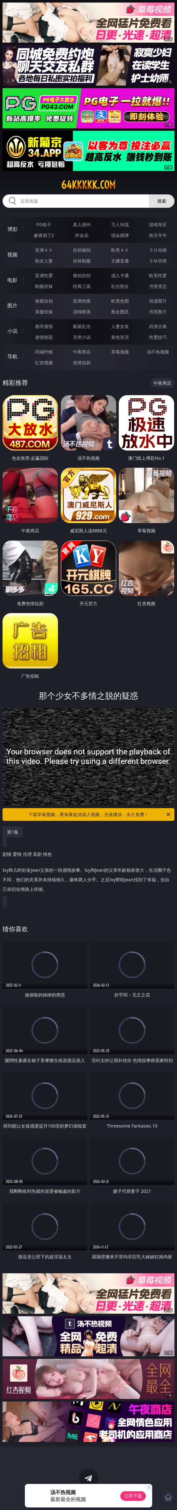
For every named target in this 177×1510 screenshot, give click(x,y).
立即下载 (133, 1496)
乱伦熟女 (120, 286)
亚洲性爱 (44, 275)
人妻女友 (120, 326)
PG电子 (43, 224)
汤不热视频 (158, 352)
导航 (12, 356)
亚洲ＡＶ (44, 250)
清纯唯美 (82, 312)
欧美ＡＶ (120, 250)
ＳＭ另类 (158, 261)
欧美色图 (120, 301)
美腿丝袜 (44, 312)
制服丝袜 (44, 286)
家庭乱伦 (82, 326)
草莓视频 (120, 352)
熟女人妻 (44, 261)
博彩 (12, 229)
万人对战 (120, 224)
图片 (12, 305)
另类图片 (158, 312)
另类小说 (82, 337)
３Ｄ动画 (158, 250)
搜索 (161, 201)
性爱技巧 (158, 337)
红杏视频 (44, 363)
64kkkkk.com (88, 184)
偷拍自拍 (82, 275)
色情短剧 (82, 363)
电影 (12, 279)
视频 (12, 254)
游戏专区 (158, 224)
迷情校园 (44, 337)
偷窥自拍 (44, 301)
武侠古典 (158, 326)
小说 (12, 330)
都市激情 (44, 326)
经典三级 (82, 286)
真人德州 (82, 224)
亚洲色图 (82, 301)
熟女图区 (120, 312)
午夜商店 (82, 352)
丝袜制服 (82, 261)
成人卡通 (120, 275)
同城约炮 (44, 352)
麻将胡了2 (44, 235)
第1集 (12, 832)
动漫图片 (158, 301)
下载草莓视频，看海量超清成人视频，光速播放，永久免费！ (99, 814)
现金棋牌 (120, 235)
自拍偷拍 (82, 250)
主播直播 (120, 261)
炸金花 (81, 235)
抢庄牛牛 (158, 235)
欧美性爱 (158, 275)
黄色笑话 (120, 337)
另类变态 (158, 286)
